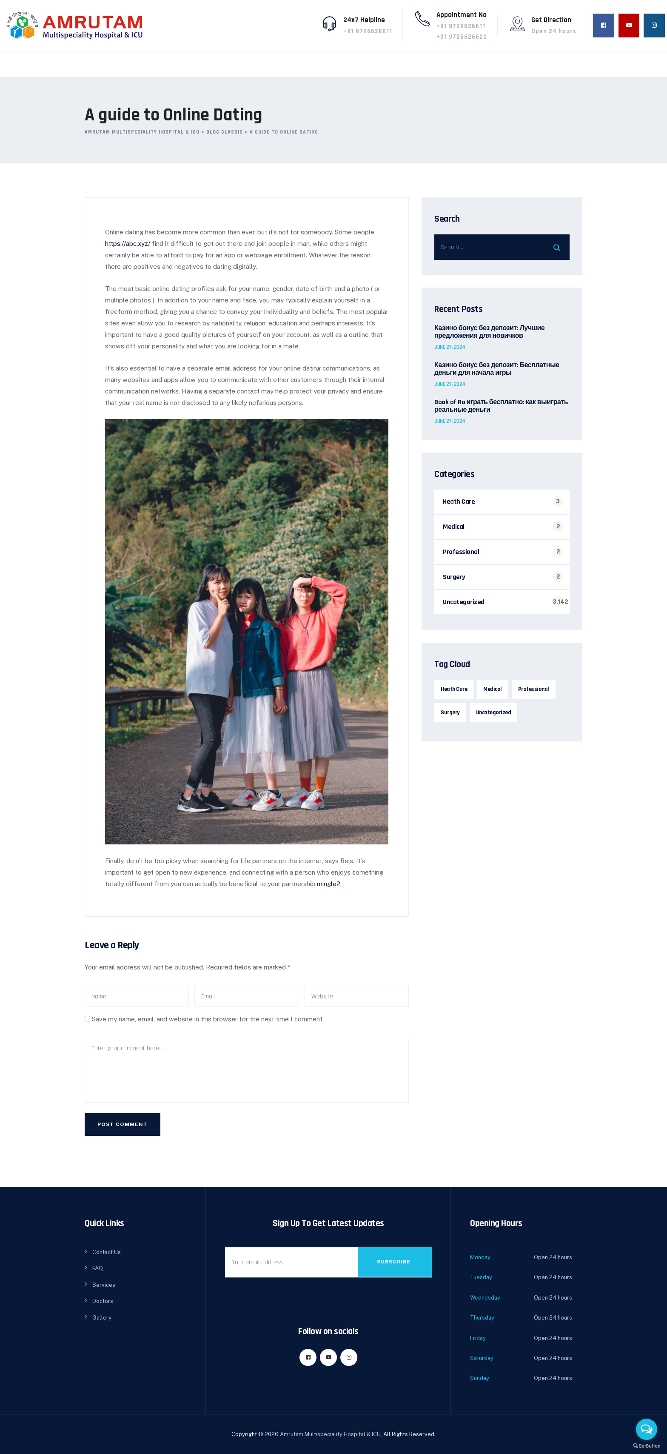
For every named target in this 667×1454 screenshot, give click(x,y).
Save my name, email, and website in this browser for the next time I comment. (208, 1017)
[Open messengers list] (646, 1429)
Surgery (454, 577)
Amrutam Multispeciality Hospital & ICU (330, 1432)
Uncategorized (464, 602)
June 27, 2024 (449, 347)
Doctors (102, 1299)
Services (103, 1283)
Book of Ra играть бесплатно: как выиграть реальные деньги (501, 406)
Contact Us (106, 1250)
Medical (454, 526)
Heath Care (459, 501)
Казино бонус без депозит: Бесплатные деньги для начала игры (496, 369)
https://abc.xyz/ (128, 244)
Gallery (101, 1315)
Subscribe (393, 1260)
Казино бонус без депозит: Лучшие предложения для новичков (489, 332)
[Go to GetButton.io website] (646, 1445)
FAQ (97, 1266)
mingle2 (330, 880)
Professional (461, 551)
